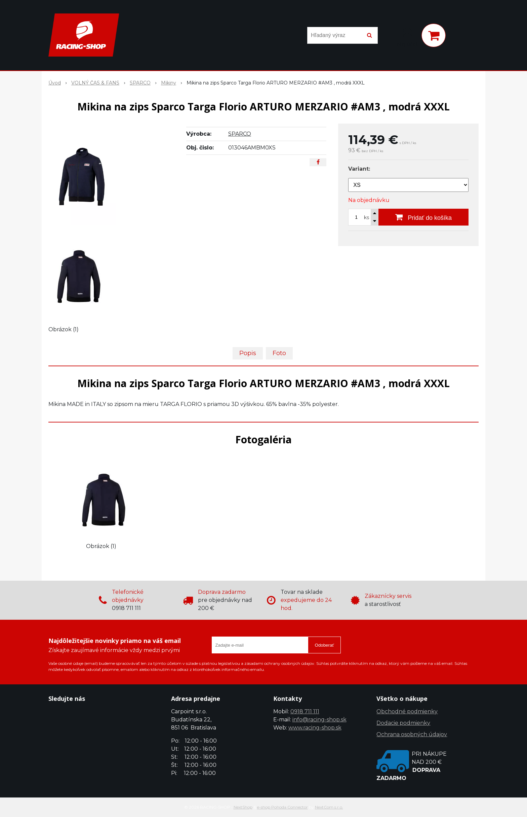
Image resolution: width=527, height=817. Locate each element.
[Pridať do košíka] (423, 217)
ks (366, 217)
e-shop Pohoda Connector (282, 807)
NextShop (243, 807)
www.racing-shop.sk (314, 727)
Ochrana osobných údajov (411, 734)
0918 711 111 (304, 711)
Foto (279, 353)
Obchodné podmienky (407, 711)
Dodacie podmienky (403, 723)
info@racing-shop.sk (319, 719)
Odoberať (324, 645)
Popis (247, 353)
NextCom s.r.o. (329, 807)
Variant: (359, 169)
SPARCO (239, 134)
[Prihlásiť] (407, 37)
